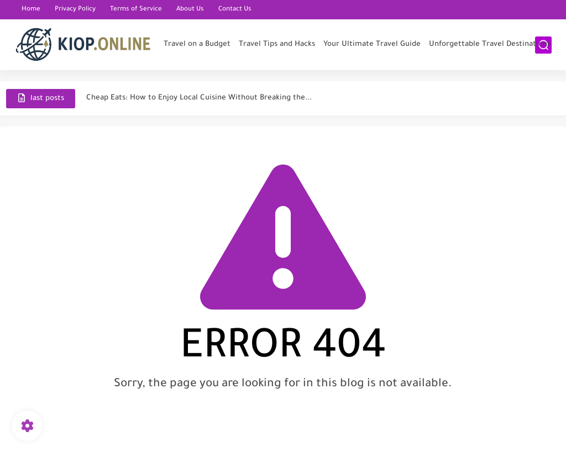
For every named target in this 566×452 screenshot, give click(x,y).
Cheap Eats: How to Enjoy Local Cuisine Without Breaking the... (199, 98)
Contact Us (234, 9)
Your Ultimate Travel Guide (372, 44)
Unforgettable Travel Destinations (490, 44)
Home (31, 9)
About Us (190, 9)
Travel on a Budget (197, 44)
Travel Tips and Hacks (277, 44)
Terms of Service (136, 9)
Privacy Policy (75, 9)
